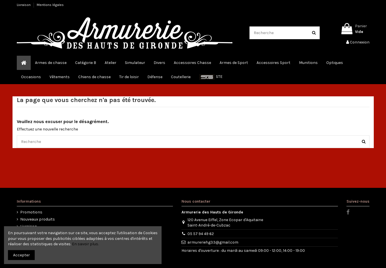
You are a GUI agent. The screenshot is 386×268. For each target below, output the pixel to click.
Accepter (21, 255)
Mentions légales (50, 5)
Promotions (31, 212)
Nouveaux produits (37, 219)
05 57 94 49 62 (200, 233)
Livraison (24, 5)
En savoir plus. (85, 244)
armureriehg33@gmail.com (212, 242)
